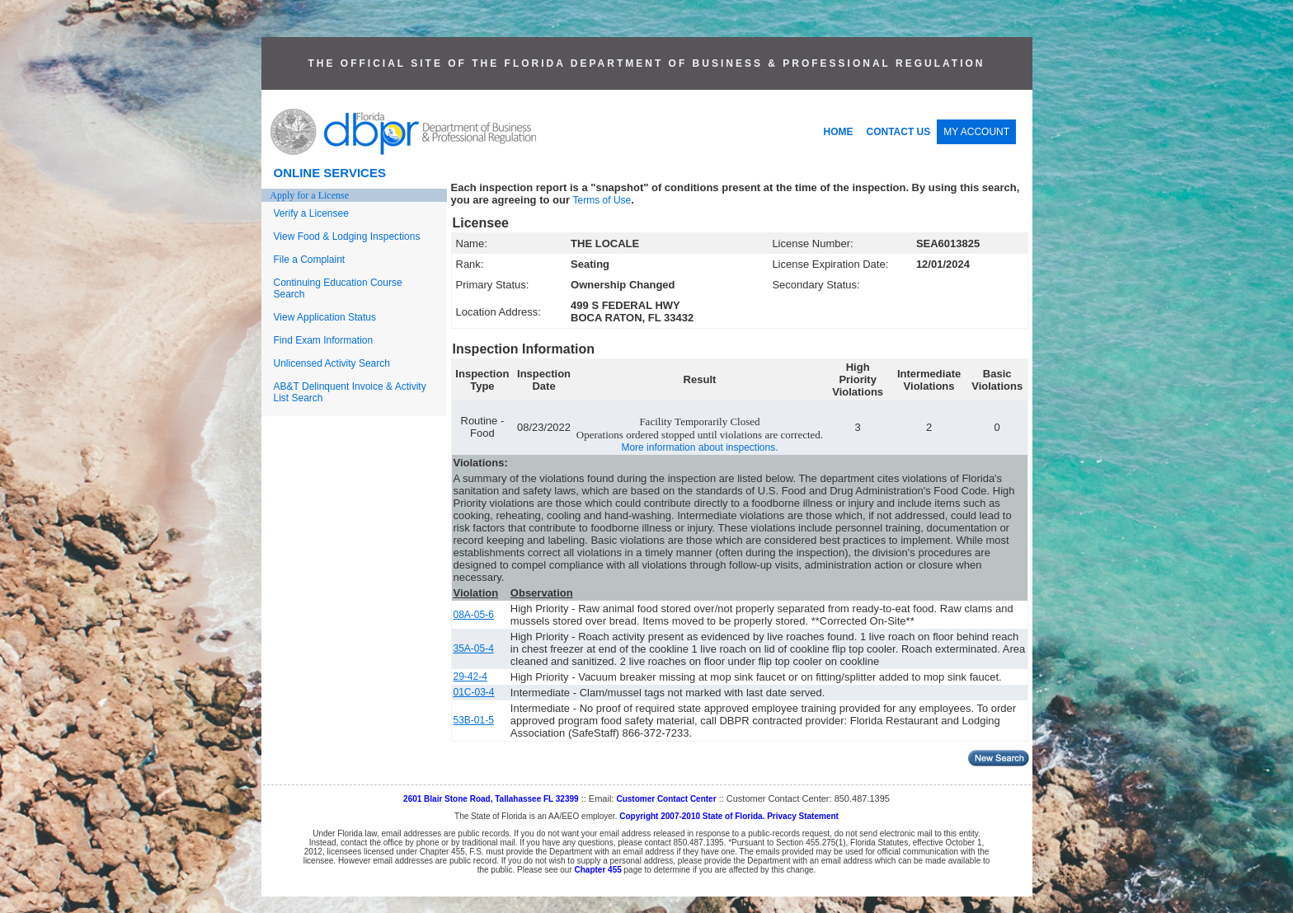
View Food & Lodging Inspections (347, 236)
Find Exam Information (324, 340)
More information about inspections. (699, 447)
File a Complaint (310, 259)
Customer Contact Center (666, 798)
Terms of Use (602, 200)
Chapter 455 (598, 869)
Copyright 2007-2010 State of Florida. (691, 816)
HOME (838, 132)
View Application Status (325, 317)
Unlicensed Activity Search (332, 363)
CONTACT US (899, 132)
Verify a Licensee (311, 213)
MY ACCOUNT (976, 132)
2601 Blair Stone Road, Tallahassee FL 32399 (491, 798)
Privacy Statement (803, 816)
